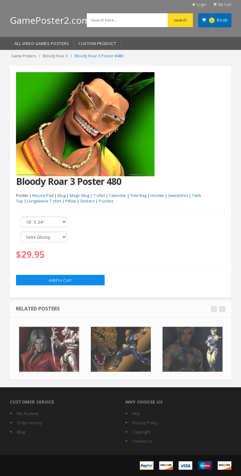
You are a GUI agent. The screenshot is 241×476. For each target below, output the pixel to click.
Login (201, 4)
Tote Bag (138, 195)
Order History (29, 422)
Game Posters (23, 56)
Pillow (70, 201)
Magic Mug (79, 195)
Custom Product (97, 43)
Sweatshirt (178, 195)
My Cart (224, 4)
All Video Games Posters (41, 43)
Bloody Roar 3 (55, 56)
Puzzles (106, 201)
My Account (27, 413)
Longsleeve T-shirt (44, 201)
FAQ (136, 413)
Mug (62, 195)
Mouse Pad (43, 195)
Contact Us (142, 441)
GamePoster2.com (50, 20)
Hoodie (157, 195)
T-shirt (99, 195)
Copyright (141, 432)
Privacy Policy (145, 422)
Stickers (87, 201)
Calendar (117, 195)
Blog (21, 432)
